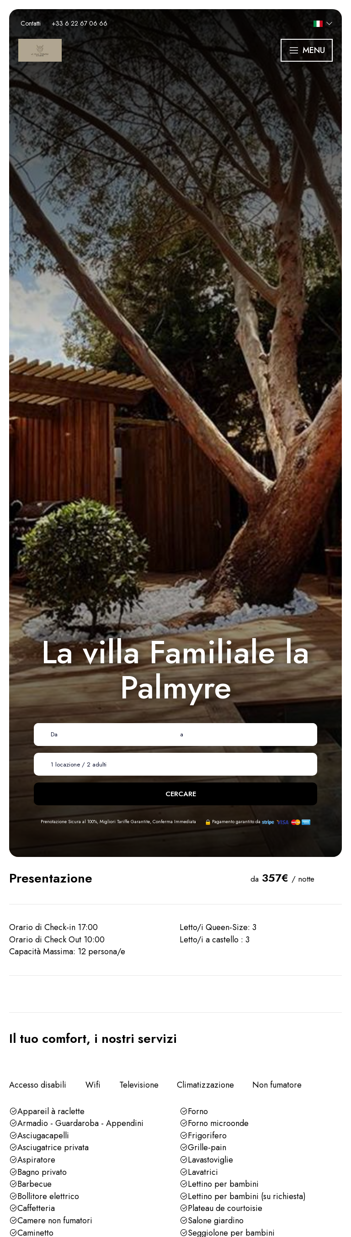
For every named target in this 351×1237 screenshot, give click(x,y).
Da (54, 734)
